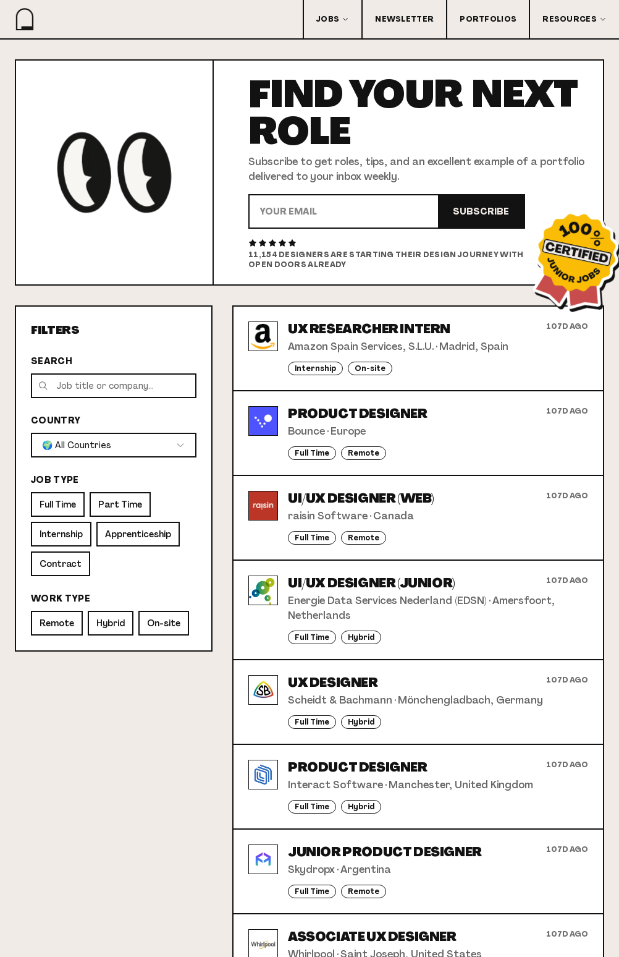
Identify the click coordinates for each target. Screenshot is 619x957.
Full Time (58, 504)
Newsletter (404, 19)
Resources (574, 19)
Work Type (60, 598)
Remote (57, 623)
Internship (61, 534)
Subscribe (481, 211)
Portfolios (488, 19)
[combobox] (113, 445)
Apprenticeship (138, 534)
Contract (61, 563)
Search (51, 361)
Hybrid (110, 623)
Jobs (332, 19)
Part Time (120, 504)
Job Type (55, 479)
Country (55, 420)
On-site (163, 623)
